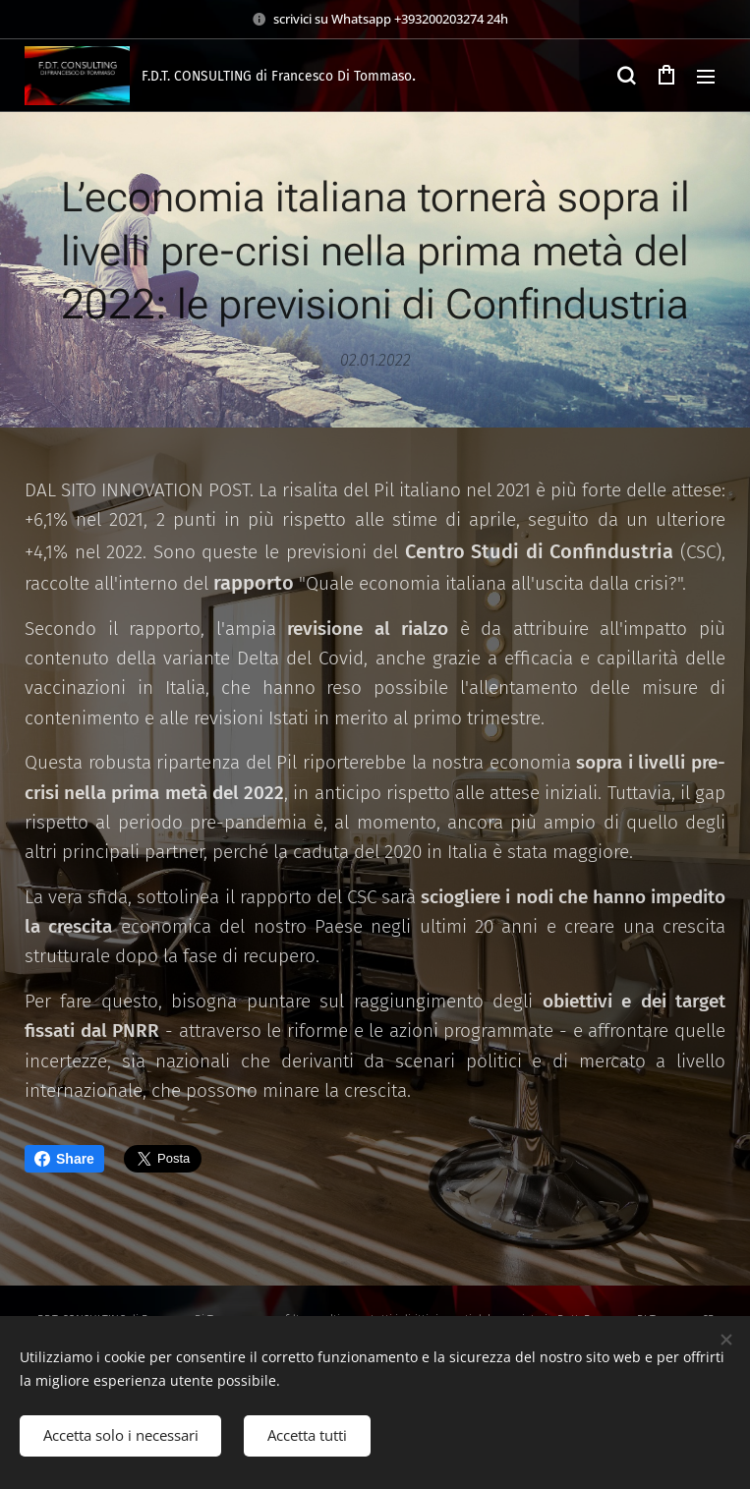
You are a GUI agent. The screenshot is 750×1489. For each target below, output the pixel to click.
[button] (626, 75)
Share (64, 1159)
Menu (706, 77)
